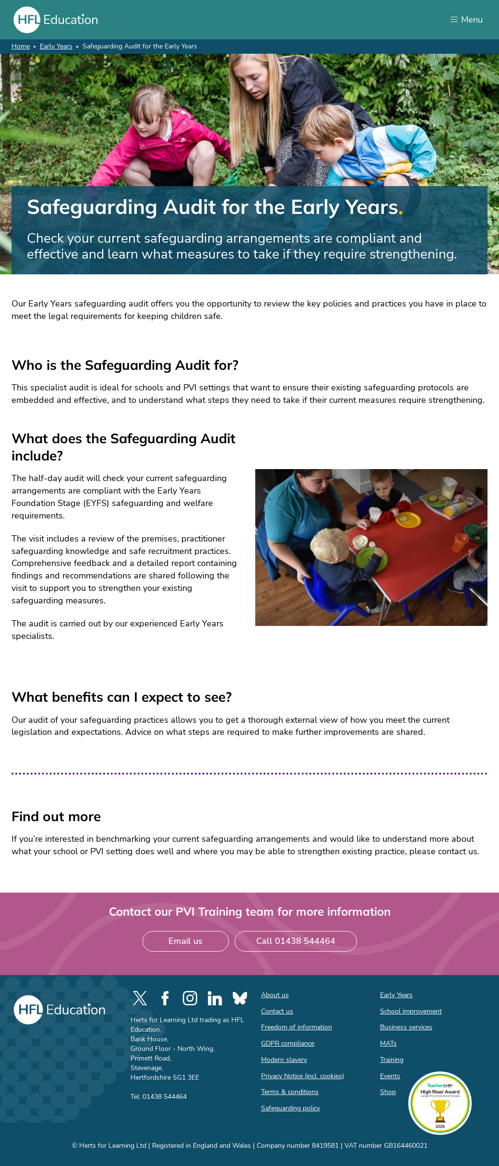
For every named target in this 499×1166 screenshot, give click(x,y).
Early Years (56, 46)
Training (392, 1059)
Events (390, 1076)
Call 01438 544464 (295, 941)
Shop (388, 1091)
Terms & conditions (290, 1091)
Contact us (277, 1011)
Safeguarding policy (290, 1108)
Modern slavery (284, 1059)
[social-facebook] (165, 998)
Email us (185, 941)
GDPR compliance (287, 1043)
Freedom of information (296, 1027)
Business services (406, 1027)
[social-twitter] (140, 998)
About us (275, 995)
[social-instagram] (190, 998)
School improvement (411, 1011)
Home (21, 46)
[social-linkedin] (215, 998)
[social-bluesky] (240, 998)
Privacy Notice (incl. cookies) (302, 1076)
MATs (388, 1043)
